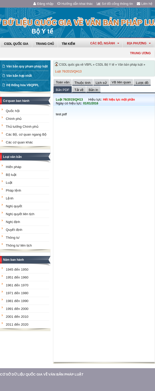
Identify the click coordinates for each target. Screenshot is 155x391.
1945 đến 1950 (17, 269)
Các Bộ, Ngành (104, 43)
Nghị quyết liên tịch (20, 214)
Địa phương (139, 43)
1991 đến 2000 (17, 309)
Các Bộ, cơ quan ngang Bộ (26, 134)
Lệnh (9, 198)
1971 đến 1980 (17, 293)
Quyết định (14, 230)
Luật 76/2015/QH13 (68, 71)
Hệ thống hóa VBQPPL (22, 85)
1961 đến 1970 (17, 285)
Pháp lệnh (13, 190)
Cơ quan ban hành (16, 101)
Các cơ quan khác (19, 142)
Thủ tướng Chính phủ (22, 126)
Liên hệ (144, 4)
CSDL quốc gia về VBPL (75, 64)
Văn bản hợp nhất (19, 76)
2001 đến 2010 (17, 317)
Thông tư (12, 237)
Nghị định (13, 222)
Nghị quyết (14, 206)
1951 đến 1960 (17, 277)
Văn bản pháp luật (130, 64)
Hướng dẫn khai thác (75, 4)
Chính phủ (13, 119)
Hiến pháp (13, 167)
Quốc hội (13, 111)
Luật (9, 182)
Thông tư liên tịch (19, 245)
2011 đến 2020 (17, 324)
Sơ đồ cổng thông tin (115, 4)
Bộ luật (11, 175)
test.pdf (61, 114)
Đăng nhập (43, 4)
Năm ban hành (13, 260)
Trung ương (140, 53)
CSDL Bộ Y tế (105, 64)
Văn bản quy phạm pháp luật (27, 66)
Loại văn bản (12, 157)
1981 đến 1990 (17, 301)
